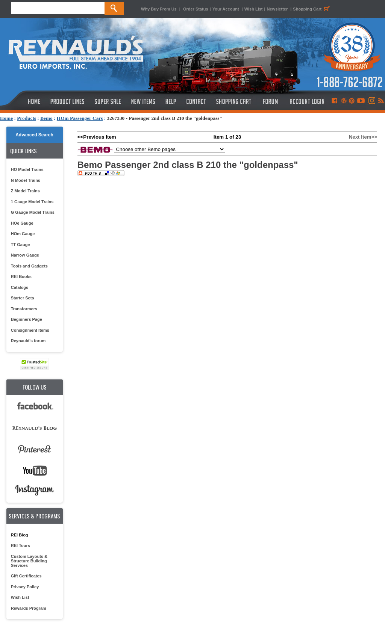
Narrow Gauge (25, 255)
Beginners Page (26, 319)
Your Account (226, 9)
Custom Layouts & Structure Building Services (29, 561)
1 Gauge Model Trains (32, 201)
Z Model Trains (25, 191)
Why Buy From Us (159, 9)
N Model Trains (25, 180)
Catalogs (19, 287)
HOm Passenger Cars (80, 118)
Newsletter (277, 9)
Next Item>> (363, 137)
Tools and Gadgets (29, 266)
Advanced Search (34, 134)
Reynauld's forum (28, 340)
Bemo (46, 118)
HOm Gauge (23, 233)
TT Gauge (20, 244)
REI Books (21, 276)
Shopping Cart (312, 9)
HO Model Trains (27, 169)
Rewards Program (28, 608)
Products (26, 118)
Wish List (253, 9)
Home (6, 118)
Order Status (195, 9)
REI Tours (20, 545)
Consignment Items (30, 330)
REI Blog (19, 535)
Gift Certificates (26, 576)
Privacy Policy (25, 587)
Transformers (24, 309)
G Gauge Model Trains (33, 212)
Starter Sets (22, 298)
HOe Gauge (22, 223)
